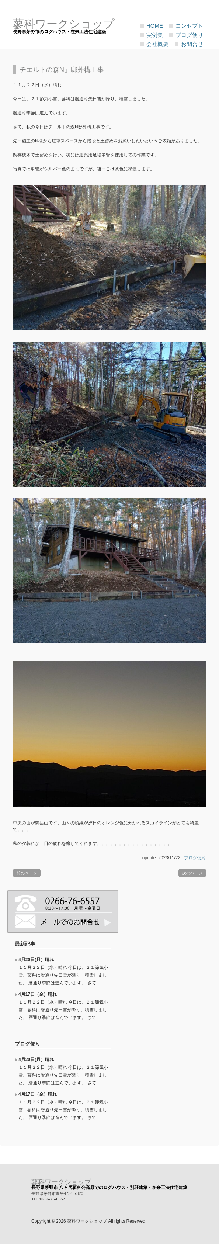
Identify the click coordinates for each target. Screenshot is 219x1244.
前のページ (27, 873)
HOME (154, 25)
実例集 (154, 35)
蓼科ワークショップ (61, 1182)
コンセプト (189, 25)
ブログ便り (189, 35)
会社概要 (157, 44)
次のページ (192, 873)
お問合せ (192, 44)
